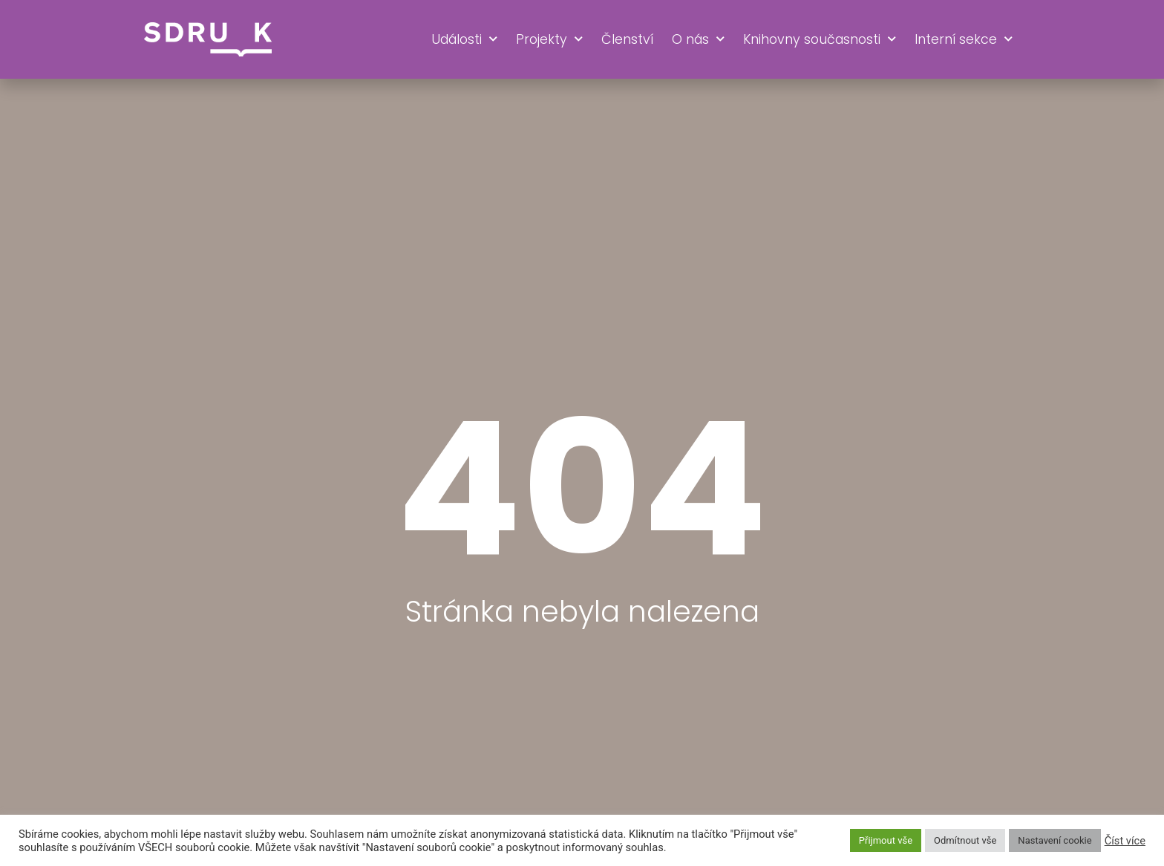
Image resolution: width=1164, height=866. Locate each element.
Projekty (549, 39)
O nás (698, 39)
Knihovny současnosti (819, 39)
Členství (627, 39)
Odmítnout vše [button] (965, 840)
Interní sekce (964, 39)
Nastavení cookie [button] (1054, 840)
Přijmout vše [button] (885, 840)
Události (464, 39)
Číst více (1125, 840)
